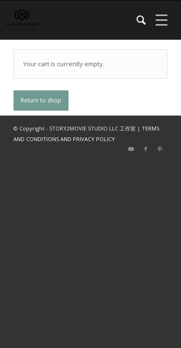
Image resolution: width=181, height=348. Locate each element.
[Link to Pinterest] (160, 149)
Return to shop (41, 100)
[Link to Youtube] (131, 149)
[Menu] (156, 19)
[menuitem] (136, 19)
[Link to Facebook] (146, 149)
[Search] (136, 19)
